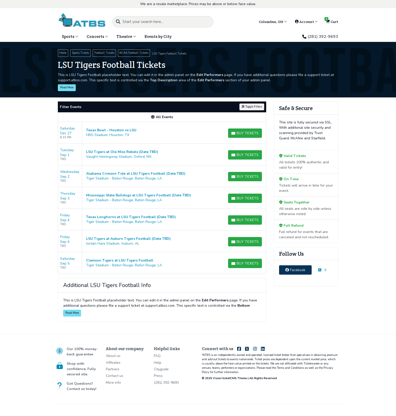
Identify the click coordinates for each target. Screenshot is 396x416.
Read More (66, 87)
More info (113, 382)
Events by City (157, 36)
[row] (162, 133)
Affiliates (113, 362)
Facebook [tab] (295, 270)
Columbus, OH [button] (273, 21)
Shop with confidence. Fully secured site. (81, 369)
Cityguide (161, 369)
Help (157, 362)
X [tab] (322, 270)
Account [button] (306, 21)
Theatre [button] (126, 36)
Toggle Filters (252, 107)
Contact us (114, 375)
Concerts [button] (97, 36)
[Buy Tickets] (245, 133)
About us (113, 355)
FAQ (157, 355)
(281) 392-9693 (320, 36)
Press (158, 375)
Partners (112, 369)
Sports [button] (70, 36)
